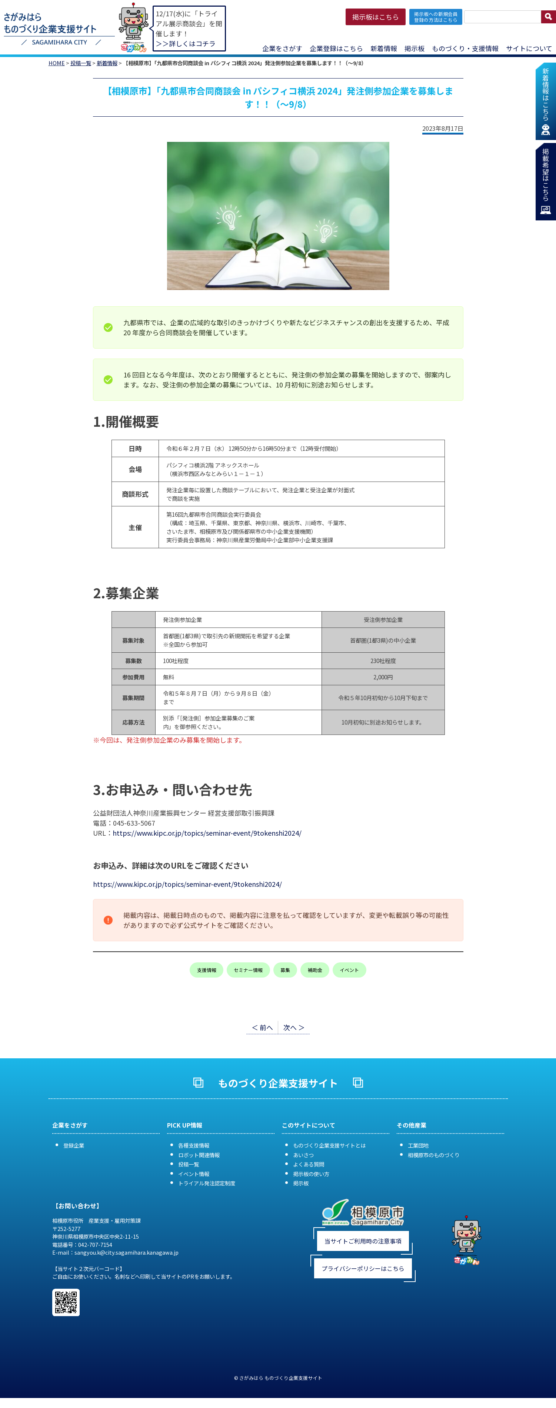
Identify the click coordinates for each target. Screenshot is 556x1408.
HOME (57, 63)
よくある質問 (308, 1164)
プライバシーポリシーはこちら (363, 1268)
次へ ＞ (294, 1027)
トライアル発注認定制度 (206, 1183)
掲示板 (414, 48)
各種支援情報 (193, 1145)
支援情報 (206, 969)
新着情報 (383, 48)
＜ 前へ (262, 1027)
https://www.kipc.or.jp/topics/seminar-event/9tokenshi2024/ (207, 833)
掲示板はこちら (375, 16)
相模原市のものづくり (434, 1155)
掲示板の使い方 (311, 1174)
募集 (285, 969)
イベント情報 (193, 1174)
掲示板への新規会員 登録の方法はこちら (435, 16)
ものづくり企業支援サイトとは (329, 1145)
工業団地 (418, 1145)
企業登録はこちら (336, 48)
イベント (349, 969)
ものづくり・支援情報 (465, 48)
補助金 (315, 969)
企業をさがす (282, 48)
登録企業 (73, 1145)
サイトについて (529, 48)
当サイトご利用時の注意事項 (363, 1240)
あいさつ (303, 1155)
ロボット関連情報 (199, 1155)
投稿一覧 (80, 63)
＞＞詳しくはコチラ (186, 43)
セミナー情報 (248, 969)
